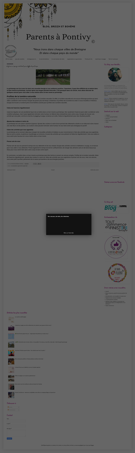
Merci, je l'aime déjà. (69, 233)
